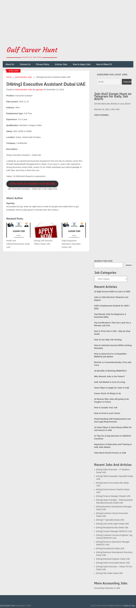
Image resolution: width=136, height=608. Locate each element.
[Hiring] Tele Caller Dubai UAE (109, 573)
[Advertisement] (68, 20)
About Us (10, 64)
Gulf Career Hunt (7, 605)
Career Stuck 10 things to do (107, 393)
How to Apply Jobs (82, 64)
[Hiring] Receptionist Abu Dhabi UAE (112, 527)
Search (129, 265)
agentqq (39, 89)
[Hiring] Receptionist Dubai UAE (110, 548)
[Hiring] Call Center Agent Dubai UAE (112, 524)
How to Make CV (104, 64)
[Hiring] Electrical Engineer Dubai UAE (113, 559)
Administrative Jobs (23, 77)
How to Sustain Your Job (105, 407)
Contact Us (25, 64)
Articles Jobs (61, 64)
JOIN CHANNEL (101, 115)
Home (9, 77)
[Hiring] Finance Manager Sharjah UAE (113, 496)
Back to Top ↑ (130, 605)
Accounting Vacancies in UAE (107, 588)
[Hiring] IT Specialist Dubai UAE (110, 520)
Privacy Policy (42, 64)
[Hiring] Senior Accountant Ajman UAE (113, 563)
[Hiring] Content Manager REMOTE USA (114, 531)
